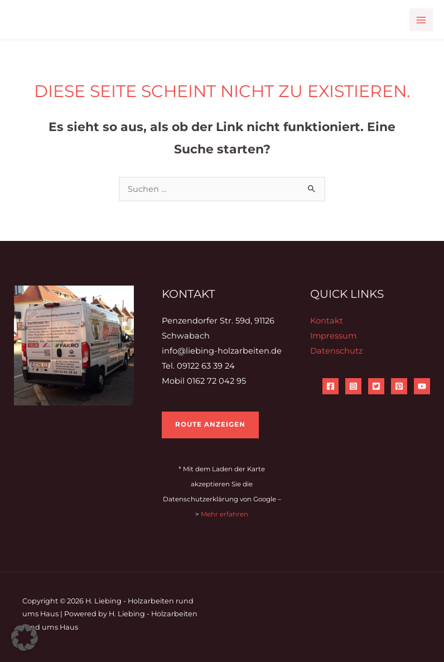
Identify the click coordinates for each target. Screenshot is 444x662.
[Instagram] (353, 386)
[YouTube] (422, 386)
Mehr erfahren (224, 514)
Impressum (333, 336)
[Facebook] (330, 386)
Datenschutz (336, 351)
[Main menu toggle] (421, 20)
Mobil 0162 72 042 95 (204, 381)
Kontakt (326, 321)
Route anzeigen (210, 424)
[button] (24, 637)
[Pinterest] (399, 386)
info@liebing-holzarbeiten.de (222, 351)
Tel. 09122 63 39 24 (198, 366)
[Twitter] (376, 386)
